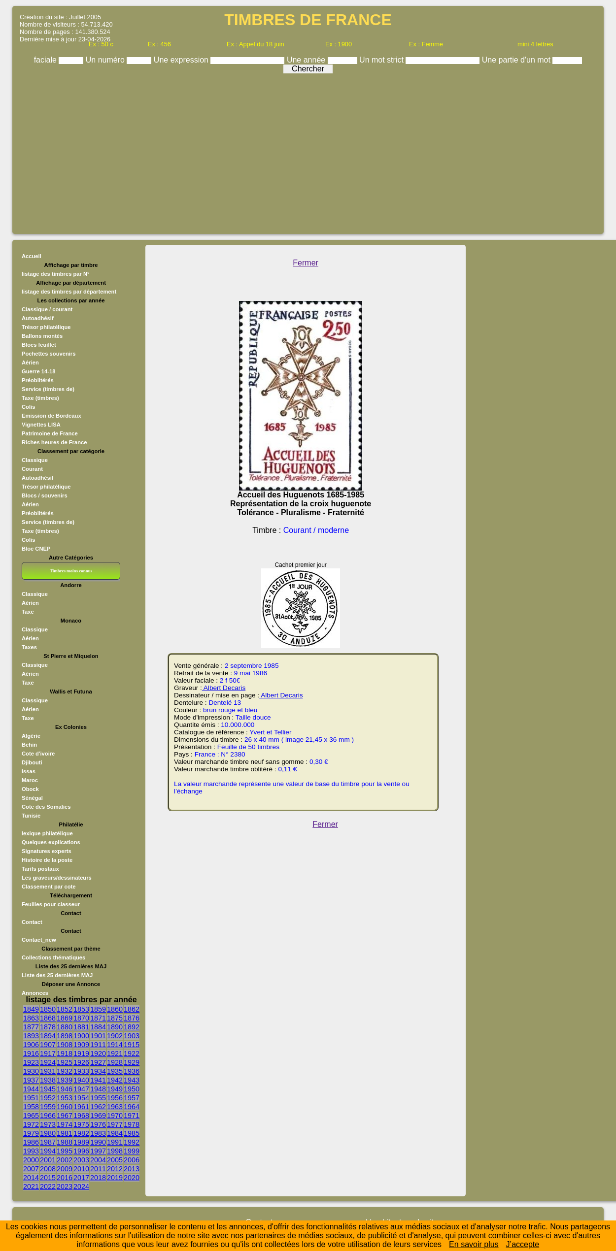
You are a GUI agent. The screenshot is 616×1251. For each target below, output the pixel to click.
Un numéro (106, 60)
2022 (48, 1186)
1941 (98, 1080)
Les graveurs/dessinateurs (57, 878)
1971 (131, 1115)
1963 (115, 1107)
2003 (81, 1160)
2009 (64, 1169)
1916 (31, 1053)
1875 (115, 1018)
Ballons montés (42, 336)
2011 (98, 1169)
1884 (98, 1027)
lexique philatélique (47, 833)
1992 (131, 1142)
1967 (64, 1115)
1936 (131, 1071)
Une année (307, 60)
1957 (131, 1098)
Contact (32, 922)
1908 (64, 1045)
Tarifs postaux (40, 869)
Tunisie (31, 816)
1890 (115, 1027)
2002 (64, 1160)
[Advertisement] (308, 151)
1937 (31, 1080)
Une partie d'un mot (517, 60)
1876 (131, 1018)
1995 (64, 1151)
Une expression (182, 60)
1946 (64, 1089)
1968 (81, 1115)
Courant (32, 469)
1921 (115, 1053)
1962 (98, 1107)
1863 (31, 1018)
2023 (64, 1186)
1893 (31, 1036)
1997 (98, 1151)
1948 (98, 1089)
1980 (48, 1133)
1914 (115, 1045)
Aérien (30, 362)
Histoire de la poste (47, 860)
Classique (35, 460)
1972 (31, 1124)
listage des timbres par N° (56, 274)
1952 (48, 1098)
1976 (98, 1124)
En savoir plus (474, 1244)
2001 (48, 1160)
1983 (98, 1133)
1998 (115, 1151)
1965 (31, 1115)
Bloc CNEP (36, 549)
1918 (64, 1053)
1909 (81, 1045)
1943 (131, 1080)
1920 (98, 1053)
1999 (131, 1151)
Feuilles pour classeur (51, 904)
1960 (64, 1107)
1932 (64, 1071)
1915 (131, 1045)
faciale (46, 60)
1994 (48, 1151)
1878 (48, 1027)
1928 (115, 1062)
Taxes (29, 647)
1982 (81, 1133)
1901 (98, 1036)
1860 (115, 1009)
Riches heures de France (54, 442)
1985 (131, 1133)
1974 (64, 1124)
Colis (28, 407)
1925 (64, 1062)
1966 (48, 1115)
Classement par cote (48, 886)
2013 (131, 1169)
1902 (115, 1036)
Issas (28, 771)
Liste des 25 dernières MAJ (57, 975)
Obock (30, 789)
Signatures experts (46, 851)
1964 (131, 1107)
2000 (31, 1160)
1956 (115, 1098)
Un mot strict (382, 60)
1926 (81, 1062)
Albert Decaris (223, 687)
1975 (81, 1124)
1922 (131, 1053)
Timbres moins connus (71, 570)
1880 (64, 1027)
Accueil (31, 256)
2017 (81, 1178)
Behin (29, 745)
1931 (48, 1071)
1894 (48, 1036)
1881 (81, 1027)
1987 (48, 1142)
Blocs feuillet (39, 345)
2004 (98, 1160)
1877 (31, 1027)
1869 (64, 1018)
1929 (131, 1062)
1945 (48, 1089)
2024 (81, 1186)
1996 (81, 1151)
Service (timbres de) (48, 389)
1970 (115, 1115)
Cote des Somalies (46, 807)
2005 (115, 1160)
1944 (31, 1089)
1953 (64, 1098)
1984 (115, 1133)
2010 (81, 1169)
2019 (115, 1178)
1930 (31, 1071)
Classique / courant (47, 309)
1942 (115, 1080)
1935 (115, 1071)
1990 (98, 1142)
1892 (131, 1027)
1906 (31, 1045)
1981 (64, 1133)
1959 (48, 1107)
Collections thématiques (53, 957)
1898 (64, 1036)
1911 (98, 1045)
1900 (81, 1036)
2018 (98, 1178)
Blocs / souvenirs (45, 495)
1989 (81, 1142)
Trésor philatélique (46, 327)
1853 (81, 1009)
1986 (31, 1142)
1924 (48, 1062)
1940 (81, 1080)
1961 (81, 1107)
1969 (98, 1115)
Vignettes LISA (41, 425)
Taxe (28, 612)
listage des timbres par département (69, 292)
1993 (31, 1151)
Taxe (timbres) (40, 398)
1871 (98, 1018)
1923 (31, 1062)
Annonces (35, 993)
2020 (131, 1178)
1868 (48, 1018)
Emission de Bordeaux (51, 416)
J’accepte (523, 1244)
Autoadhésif (38, 318)
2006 (131, 1160)
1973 (48, 1124)
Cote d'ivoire (38, 754)
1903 (131, 1036)
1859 (98, 1009)
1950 (131, 1089)
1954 (81, 1098)
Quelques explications (51, 842)
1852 (64, 1009)
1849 (31, 1009)
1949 (115, 1089)
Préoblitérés (38, 380)
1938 (48, 1080)
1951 (31, 1098)
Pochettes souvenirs (48, 354)
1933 (81, 1071)
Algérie (31, 736)
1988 (64, 1142)
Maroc (30, 780)
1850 (48, 1009)
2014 (31, 1178)
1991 (115, 1142)
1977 (115, 1124)
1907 (48, 1045)
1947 (81, 1089)
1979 (31, 1133)
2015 (48, 1178)
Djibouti (32, 762)
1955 (98, 1098)
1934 (98, 1071)
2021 (31, 1186)
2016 (64, 1178)
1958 (31, 1107)
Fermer (305, 263)
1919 (81, 1053)
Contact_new (39, 940)
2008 (48, 1169)
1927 (98, 1062)
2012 (115, 1169)
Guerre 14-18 (38, 371)
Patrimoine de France (50, 433)
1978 (131, 1124)
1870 (81, 1018)
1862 (131, 1009)
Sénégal (32, 798)
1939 (64, 1080)
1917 (48, 1053)
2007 (31, 1169)
